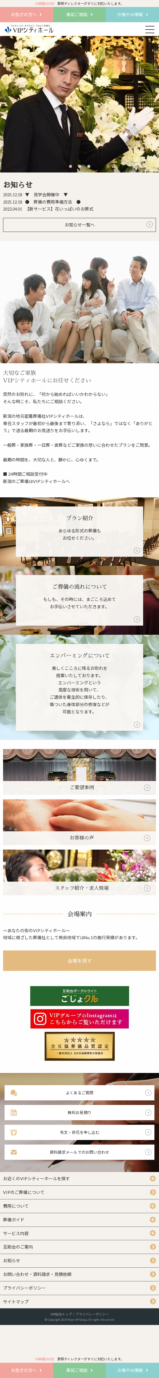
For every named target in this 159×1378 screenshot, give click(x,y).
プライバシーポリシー (24, 1288)
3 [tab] (89, 166)
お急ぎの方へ (24, 14)
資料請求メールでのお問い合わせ (79, 1152)
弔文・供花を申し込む (79, 1132)
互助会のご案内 (18, 1246)
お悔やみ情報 (130, 14)
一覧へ (88, 224)
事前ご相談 (77, 14)
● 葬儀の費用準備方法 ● (42, 201)
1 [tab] (71, 166)
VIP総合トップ (61, 1314)
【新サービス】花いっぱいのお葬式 (48, 208)
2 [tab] (80, 166)
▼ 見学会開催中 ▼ (35, 194)
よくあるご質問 (79, 1092)
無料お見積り (80, 1112)
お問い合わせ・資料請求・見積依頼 (37, 1274)
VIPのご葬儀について (24, 1192)
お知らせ (11, 1260)
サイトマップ (16, 1301)
